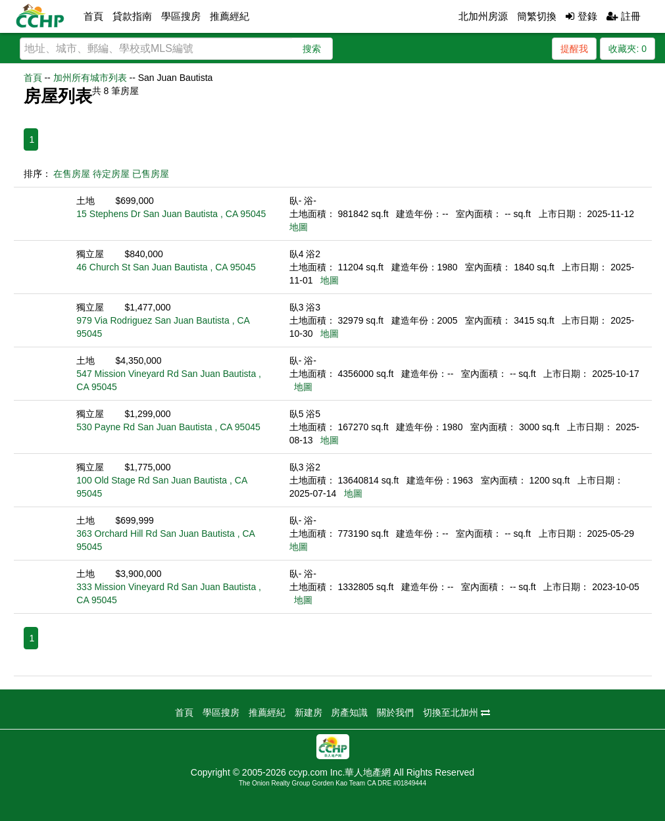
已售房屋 (150, 173)
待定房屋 (111, 173)
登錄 (581, 16)
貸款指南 (132, 16)
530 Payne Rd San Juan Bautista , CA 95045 (168, 427)
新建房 (308, 712)
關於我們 (395, 712)
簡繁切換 (536, 16)
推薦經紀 (229, 16)
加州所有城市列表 (90, 77)
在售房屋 (71, 173)
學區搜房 (181, 16)
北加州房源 (483, 16)
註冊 (623, 16)
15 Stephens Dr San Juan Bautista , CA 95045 (171, 214)
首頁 (93, 16)
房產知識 (349, 712)
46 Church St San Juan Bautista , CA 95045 (165, 267)
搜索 (312, 48)
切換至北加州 (456, 712)
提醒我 (574, 48)
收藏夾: (627, 48)
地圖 (298, 227)
